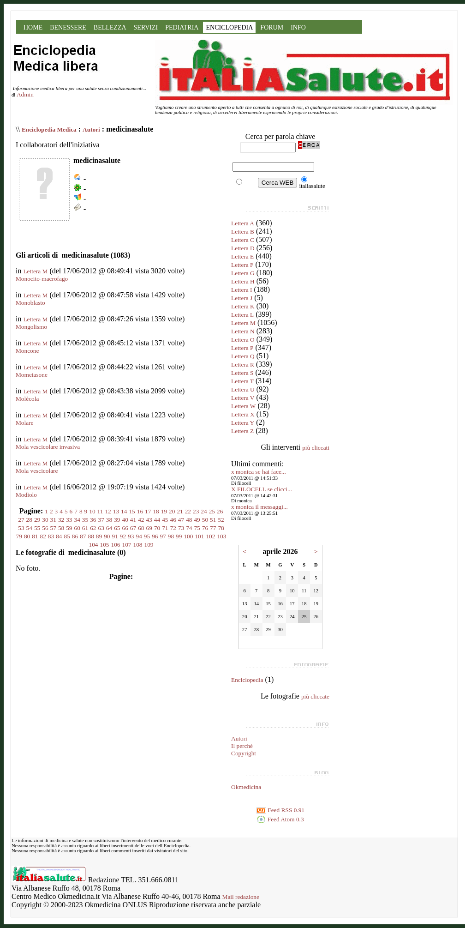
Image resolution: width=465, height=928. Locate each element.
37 (101, 519)
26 (220, 511)
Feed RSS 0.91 (280, 810)
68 (141, 527)
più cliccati (315, 447)
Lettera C (242, 239)
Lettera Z (242, 431)
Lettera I (241, 289)
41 (133, 519)
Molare (25, 422)
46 (173, 519)
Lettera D (243, 248)
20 (172, 511)
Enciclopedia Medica (49, 129)
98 (171, 536)
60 (77, 527)
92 (123, 536)
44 (157, 519)
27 (21, 519)
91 (115, 536)
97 (163, 536)
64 (109, 527)
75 (197, 527)
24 (204, 511)
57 (53, 527)
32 (61, 519)
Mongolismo (31, 326)
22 (188, 511)
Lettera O (243, 339)
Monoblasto (30, 302)
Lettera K (243, 306)
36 (93, 519)
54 (29, 527)
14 (124, 511)
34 (77, 519)
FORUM (271, 27)
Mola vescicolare (37, 470)
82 (43, 536)
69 (149, 527)
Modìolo (26, 494)
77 (213, 527)
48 (189, 519)
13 (116, 511)
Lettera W (243, 406)
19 (164, 511)
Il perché (242, 745)
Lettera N (243, 331)
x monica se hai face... (258, 471)
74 (189, 527)
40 (125, 519)
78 (221, 527)
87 (83, 536)
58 (61, 527)
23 (196, 511)
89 (99, 536)
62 (93, 527)
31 (53, 519)
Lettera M (35, 271)
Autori (91, 129)
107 (126, 544)
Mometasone (32, 374)
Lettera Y (242, 422)
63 (101, 527)
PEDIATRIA (181, 27)
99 (179, 536)
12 (108, 511)
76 (205, 527)
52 (221, 519)
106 (115, 544)
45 (165, 519)
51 (213, 519)
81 (35, 536)
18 (156, 511)
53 (21, 527)
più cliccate (315, 696)
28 (29, 519)
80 (27, 536)
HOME (33, 27)
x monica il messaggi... (259, 506)
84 (59, 536)
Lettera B (242, 231)
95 (147, 536)
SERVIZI (146, 27)
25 (212, 511)
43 (149, 519)
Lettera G (243, 273)
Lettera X (243, 414)
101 (199, 536)
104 (93, 544)
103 (221, 536)
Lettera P (242, 347)
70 (157, 527)
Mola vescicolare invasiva (48, 446)
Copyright (243, 753)
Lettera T (242, 381)
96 (155, 536)
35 (85, 519)
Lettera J (241, 298)
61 (85, 527)
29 (37, 519)
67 (133, 527)
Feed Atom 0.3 (280, 819)
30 (45, 519)
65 (117, 527)
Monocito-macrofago (42, 278)
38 (109, 519)
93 (131, 536)
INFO (298, 27)
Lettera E (242, 256)
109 (149, 544)
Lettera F (242, 264)
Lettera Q (243, 356)
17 (148, 511)
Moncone (27, 350)
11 (100, 511)
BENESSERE (68, 27)
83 (51, 536)
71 (165, 527)
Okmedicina (246, 786)
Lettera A (242, 223)
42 (141, 519)
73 (181, 527)
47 (181, 519)
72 (173, 527)
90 (107, 536)
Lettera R (242, 364)
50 (205, 519)
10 (92, 511)
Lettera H (243, 281)
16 (140, 511)
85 (67, 536)
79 (19, 536)
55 (37, 527)
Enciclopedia (247, 679)
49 (197, 519)
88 (91, 536)
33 (69, 519)
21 (180, 511)
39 (117, 519)
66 (125, 527)
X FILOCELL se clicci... (261, 489)
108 (138, 544)
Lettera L (242, 314)
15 (132, 511)
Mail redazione (240, 896)
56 (45, 527)
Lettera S (242, 372)
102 (210, 536)
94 (139, 536)
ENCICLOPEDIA (229, 27)
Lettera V (242, 397)
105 (104, 544)
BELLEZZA (110, 27)
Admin (25, 94)
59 (69, 527)
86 (75, 536)
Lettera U (243, 389)
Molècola (27, 398)
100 (188, 536)
